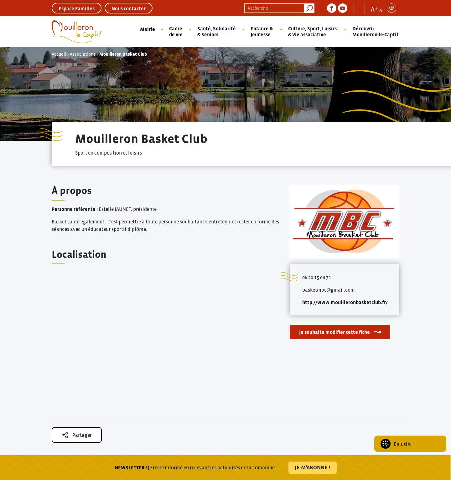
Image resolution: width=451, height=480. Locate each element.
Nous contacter (128, 8)
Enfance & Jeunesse (262, 31)
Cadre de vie (176, 31)
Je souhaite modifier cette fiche (334, 332)
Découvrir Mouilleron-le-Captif (375, 31)
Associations (83, 54)
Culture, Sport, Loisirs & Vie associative (312, 31)
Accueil (59, 54)
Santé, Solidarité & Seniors (216, 31)
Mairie (147, 29)
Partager (77, 435)
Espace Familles (77, 8)
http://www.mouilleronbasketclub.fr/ (345, 302)
